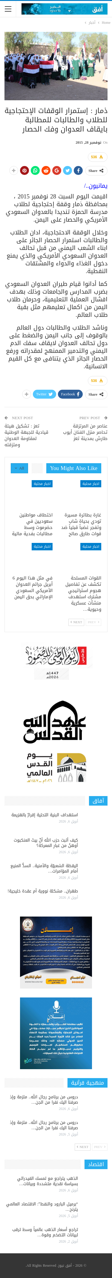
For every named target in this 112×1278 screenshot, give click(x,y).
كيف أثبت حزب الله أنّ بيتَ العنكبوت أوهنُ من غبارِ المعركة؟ (46, 843)
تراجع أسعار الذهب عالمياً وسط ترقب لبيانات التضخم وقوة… (45, 1232)
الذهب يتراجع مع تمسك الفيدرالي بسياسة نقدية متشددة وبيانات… (47, 1181)
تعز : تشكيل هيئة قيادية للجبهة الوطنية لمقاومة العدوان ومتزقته (26, 435)
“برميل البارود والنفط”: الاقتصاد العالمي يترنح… (42, 1206)
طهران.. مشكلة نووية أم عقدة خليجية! (42, 891)
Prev (93, 622)
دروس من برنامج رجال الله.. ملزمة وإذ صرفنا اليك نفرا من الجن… (44, 1099)
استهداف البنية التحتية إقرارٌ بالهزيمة (44, 815)
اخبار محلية (90, 483)
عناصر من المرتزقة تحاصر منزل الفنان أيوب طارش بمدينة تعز (85, 432)
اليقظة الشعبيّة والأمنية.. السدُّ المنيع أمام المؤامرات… (44, 868)
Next (76, 622)
